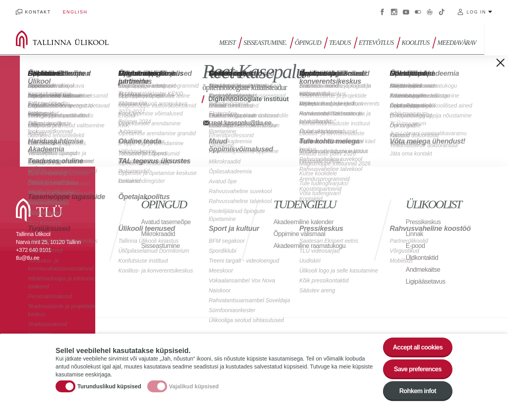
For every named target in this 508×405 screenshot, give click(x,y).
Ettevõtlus (376, 42)
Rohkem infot (417, 392)
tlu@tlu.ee (27, 258)
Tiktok (442, 12)
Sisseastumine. (265, 42)
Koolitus (415, 42)
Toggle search (496, 40)
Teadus (340, 42)
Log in (476, 12)
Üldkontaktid (422, 257)
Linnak (414, 233)
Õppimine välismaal (299, 233)
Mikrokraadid (158, 233)
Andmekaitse (423, 269)
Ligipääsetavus (425, 281)
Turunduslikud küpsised (109, 387)
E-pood (415, 245)
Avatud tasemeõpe (166, 222)
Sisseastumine (160, 245)
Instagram (394, 12)
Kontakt (38, 12)
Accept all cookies (418, 348)
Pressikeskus (423, 222)
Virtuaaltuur (430, 12)
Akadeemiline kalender (303, 222)
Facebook (382, 12)
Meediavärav (456, 42)
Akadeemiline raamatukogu (309, 245)
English (75, 12)
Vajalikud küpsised (194, 387)
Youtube (406, 12)
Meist (227, 42)
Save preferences (418, 370)
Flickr (418, 12)
